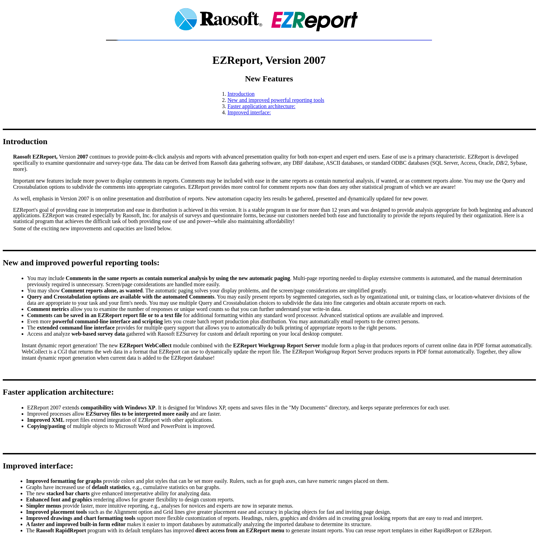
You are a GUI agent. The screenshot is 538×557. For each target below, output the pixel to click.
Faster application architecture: (261, 106)
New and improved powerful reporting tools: (81, 262)
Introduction (241, 94)
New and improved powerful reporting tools (275, 100)
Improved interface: (249, 112)
